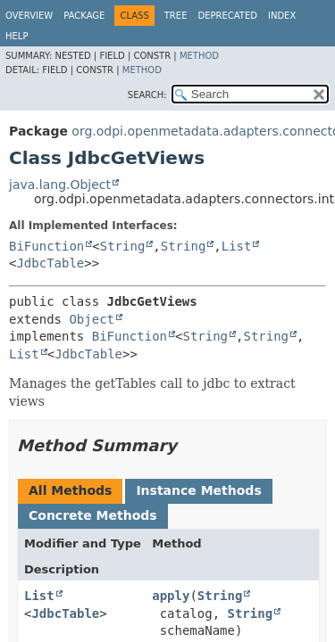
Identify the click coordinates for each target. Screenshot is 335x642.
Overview (29, 16)
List (237, 246)
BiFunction (46, 246)
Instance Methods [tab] (198, 490)
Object (91, 319)
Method (199, 56)
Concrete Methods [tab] (93, 515)
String (123, 246)
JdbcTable (50, 263)
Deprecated (227, 16)
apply (170, 595)
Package (84, 16)
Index (282, 16)
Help (16, 36)
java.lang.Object (60, 184)
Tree (176, 16)
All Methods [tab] (70, 490)
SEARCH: (147, 95)
